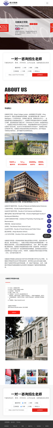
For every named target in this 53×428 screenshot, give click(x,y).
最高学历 (17, 67)
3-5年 (30, 71)
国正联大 (13, 422)
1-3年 (23, 71)
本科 (31, 67)
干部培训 (18, 422)
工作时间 (16, 71)
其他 (36, 67)
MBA (23, 426)
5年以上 (37, 71)
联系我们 (39, 426)
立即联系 (40, 75)
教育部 (47, 426)
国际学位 (30, 426)
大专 (25, 67)
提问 (47, 236)
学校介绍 (15, 426)
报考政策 (6, 426)
